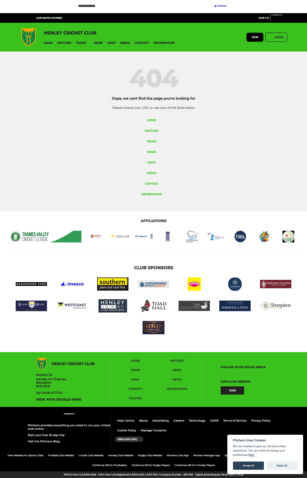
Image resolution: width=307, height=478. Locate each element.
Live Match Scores (49, 17)
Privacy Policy (261, 420)
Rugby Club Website (150, 455)
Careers (178, 420)
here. (251, 455)
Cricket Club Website (91, 455)
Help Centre (125, 420)
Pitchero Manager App (206, 455)
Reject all (282, 465)
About (143, 420)
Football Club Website (61, 455)
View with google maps (58, 399)
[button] (48, 43)
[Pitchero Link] (279, 19)
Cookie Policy (126, 430)
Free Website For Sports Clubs (25, 455)
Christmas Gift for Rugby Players (151, 465)
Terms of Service (235, 420)
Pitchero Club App (178, 455)
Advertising (160, 420)
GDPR (214, 420)
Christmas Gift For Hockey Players (195, 465)
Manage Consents (153, 430)
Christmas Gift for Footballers (109, 465)
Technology (197, 420)
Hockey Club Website (120, 455)
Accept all (248, 465)
